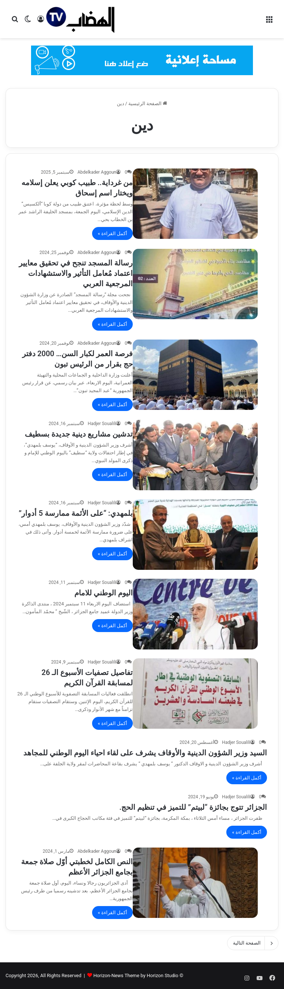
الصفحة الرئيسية (147, 103)
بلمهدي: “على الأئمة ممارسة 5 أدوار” (75, 513)
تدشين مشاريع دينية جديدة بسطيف (79, 434)
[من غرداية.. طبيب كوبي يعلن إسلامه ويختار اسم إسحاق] (195, 203)
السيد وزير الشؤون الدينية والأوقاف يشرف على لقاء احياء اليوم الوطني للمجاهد (145, 752)
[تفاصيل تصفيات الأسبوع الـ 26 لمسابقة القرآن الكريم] (195, 693)
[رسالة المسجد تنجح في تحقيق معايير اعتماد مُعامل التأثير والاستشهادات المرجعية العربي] (195, 284)
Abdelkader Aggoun (96, 172)
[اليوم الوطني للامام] (195, 614)
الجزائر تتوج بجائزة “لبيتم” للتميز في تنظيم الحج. (193, 807)
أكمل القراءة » (112, 233)
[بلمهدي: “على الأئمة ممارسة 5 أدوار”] (195, 534)
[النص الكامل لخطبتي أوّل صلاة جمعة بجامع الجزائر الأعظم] (195, 883)
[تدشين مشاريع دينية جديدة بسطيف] (195, 455)
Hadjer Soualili (102, 423)
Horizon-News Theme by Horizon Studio (135, 975)
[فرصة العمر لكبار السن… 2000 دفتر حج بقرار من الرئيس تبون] (195, 375)
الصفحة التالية (253, 943)
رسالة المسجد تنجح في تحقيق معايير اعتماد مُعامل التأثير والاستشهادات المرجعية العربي (76, 273)
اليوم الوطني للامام (103, 592)
